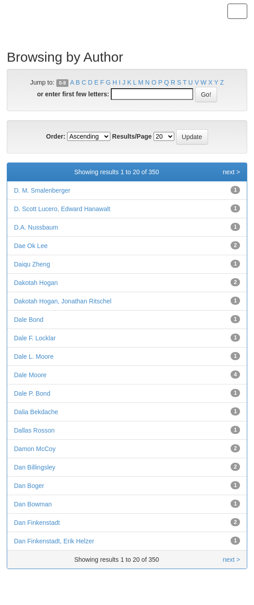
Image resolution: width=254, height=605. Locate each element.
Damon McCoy (35, 448)
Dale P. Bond (32, 393)
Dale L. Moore (34, 356)
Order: (55, 136)
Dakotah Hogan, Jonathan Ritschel (62, 301)
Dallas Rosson (34, 430)
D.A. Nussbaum (36, 227)
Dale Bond (28, 319)
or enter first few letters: (73, 94)
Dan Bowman (33, 504)
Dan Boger (29, 485)
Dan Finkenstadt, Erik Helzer (54, 541)
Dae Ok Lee (31, 245)
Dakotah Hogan (36, 282)
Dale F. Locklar (35, 338)
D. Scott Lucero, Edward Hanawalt (62, 208)
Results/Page (132, 136)
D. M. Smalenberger (42, 190)
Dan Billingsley (34, 467)
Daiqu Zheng (32, 264)
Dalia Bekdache (36, 411)
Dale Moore (30, 375)
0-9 (62, 83)
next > (231, 172)
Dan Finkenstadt (37, 522)
